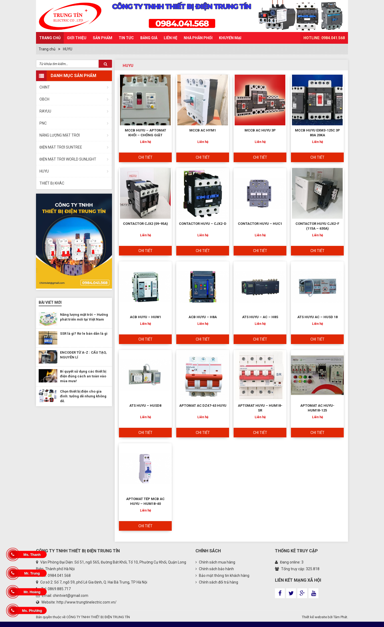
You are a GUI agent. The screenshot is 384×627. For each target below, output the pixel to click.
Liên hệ (170, 38)
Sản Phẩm (102, 38)
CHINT (44, 87)
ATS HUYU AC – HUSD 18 (317, 317)
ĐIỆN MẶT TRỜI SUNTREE (60, 147)
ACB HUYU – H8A (203, 317)
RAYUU (45, 111)
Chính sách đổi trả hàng (216, 582)
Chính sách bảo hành (214, 569)
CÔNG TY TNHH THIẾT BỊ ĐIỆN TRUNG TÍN (98, 617)
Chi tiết (145, 157)
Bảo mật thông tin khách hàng (222, 575)
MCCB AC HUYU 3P (260, 130)
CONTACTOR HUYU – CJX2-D (202, 224)
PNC (43, 123)
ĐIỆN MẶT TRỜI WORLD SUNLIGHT (67, 159)
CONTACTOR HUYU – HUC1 (260, 224)
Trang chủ (50, 38)
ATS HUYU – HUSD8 (145, 406)
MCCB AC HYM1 (202, 130)
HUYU (67, 49)
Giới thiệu (76, 38)
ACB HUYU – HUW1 (145, 317)
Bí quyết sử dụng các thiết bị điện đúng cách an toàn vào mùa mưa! (83, 376)
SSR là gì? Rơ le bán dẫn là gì (83, 334)
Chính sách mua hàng (215, 562)
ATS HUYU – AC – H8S (260, 317)
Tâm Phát (340, 617)
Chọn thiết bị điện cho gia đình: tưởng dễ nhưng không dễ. (83, 396)
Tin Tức (126, 38)
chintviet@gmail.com (70, 595)
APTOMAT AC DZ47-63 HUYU (202, 406)
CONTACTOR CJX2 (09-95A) (145, 224)
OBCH (44, 99)
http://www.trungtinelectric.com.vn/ (87, 602)
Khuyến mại (230, 38)
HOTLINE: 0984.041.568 (324, 38)
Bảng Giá (148, 38)
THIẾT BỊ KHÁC (51, 183)
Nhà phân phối (198, 38)
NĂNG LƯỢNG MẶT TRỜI (59, 135)
